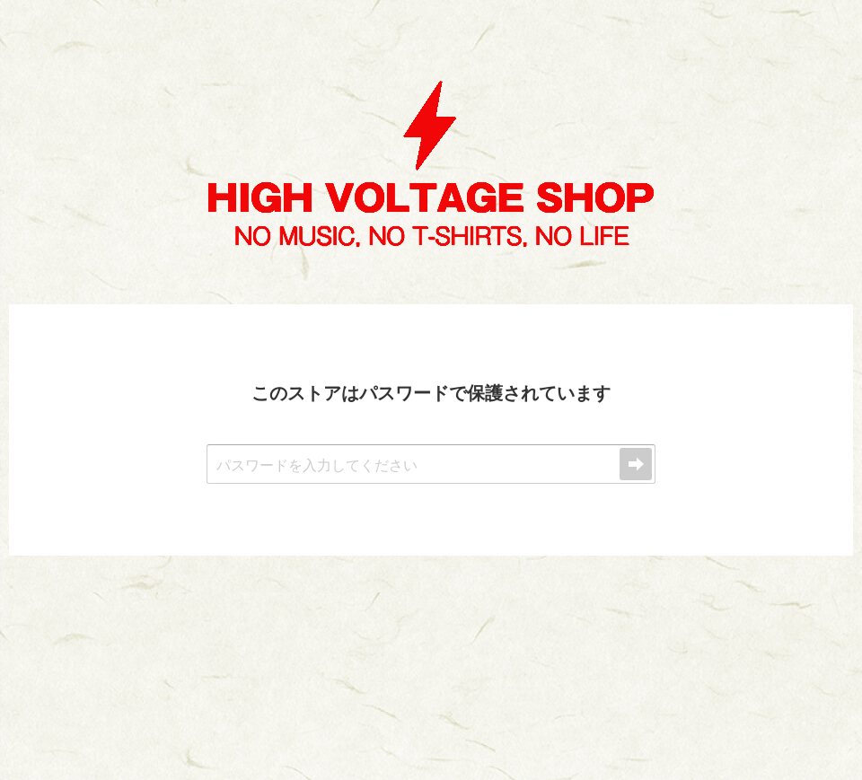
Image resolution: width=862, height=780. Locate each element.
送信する (636, 464)
